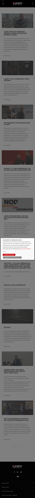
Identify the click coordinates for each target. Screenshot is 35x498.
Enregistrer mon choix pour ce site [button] (12, 257)
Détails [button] (4, 251)
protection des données (25, 248)
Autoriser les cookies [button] (9, 254)
